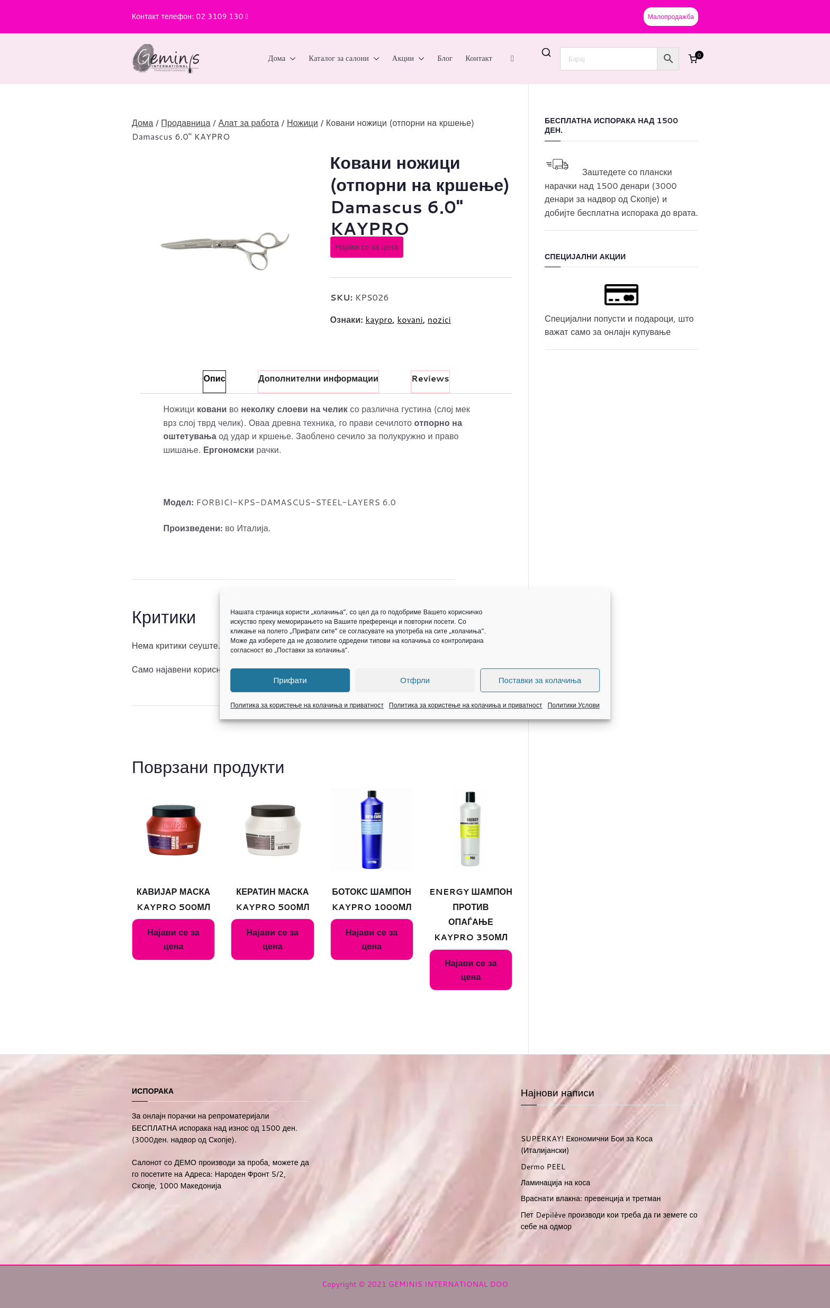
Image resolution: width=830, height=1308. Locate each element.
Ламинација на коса (556, 1182)
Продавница (185, 122)
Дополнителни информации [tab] (318, 378)
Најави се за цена (367, 247)
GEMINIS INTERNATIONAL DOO (448, 1284)
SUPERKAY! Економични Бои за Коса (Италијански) (587, 1144)
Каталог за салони (344, 59)
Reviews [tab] (430, 378)
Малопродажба (671, 16)
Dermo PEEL (543, 1166)
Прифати (290, 680)
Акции (408, 59)
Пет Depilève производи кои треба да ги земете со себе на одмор (609, 1221)
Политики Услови (574, 705)
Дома (282, 59)
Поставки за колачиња (540, 680)
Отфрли (415, 680)
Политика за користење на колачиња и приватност (307, 705)
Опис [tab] (214, 378)
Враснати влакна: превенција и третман (591, 1198)
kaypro (378, 319)
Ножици (302, 122)
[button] (290, 59)
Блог (445, 58)
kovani (409, 319)
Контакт (478, 58)
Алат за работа (248, 122)
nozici (439, 319)
